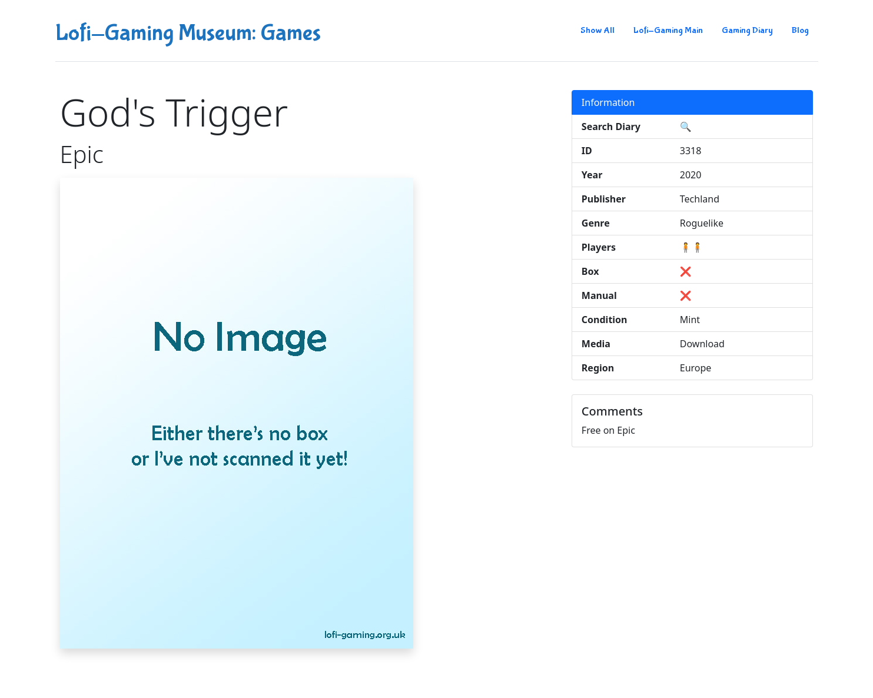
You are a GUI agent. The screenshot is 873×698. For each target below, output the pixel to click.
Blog (800, 30)
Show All (597, 30)
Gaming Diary (747, 30)
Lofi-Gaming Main (668, 30)
